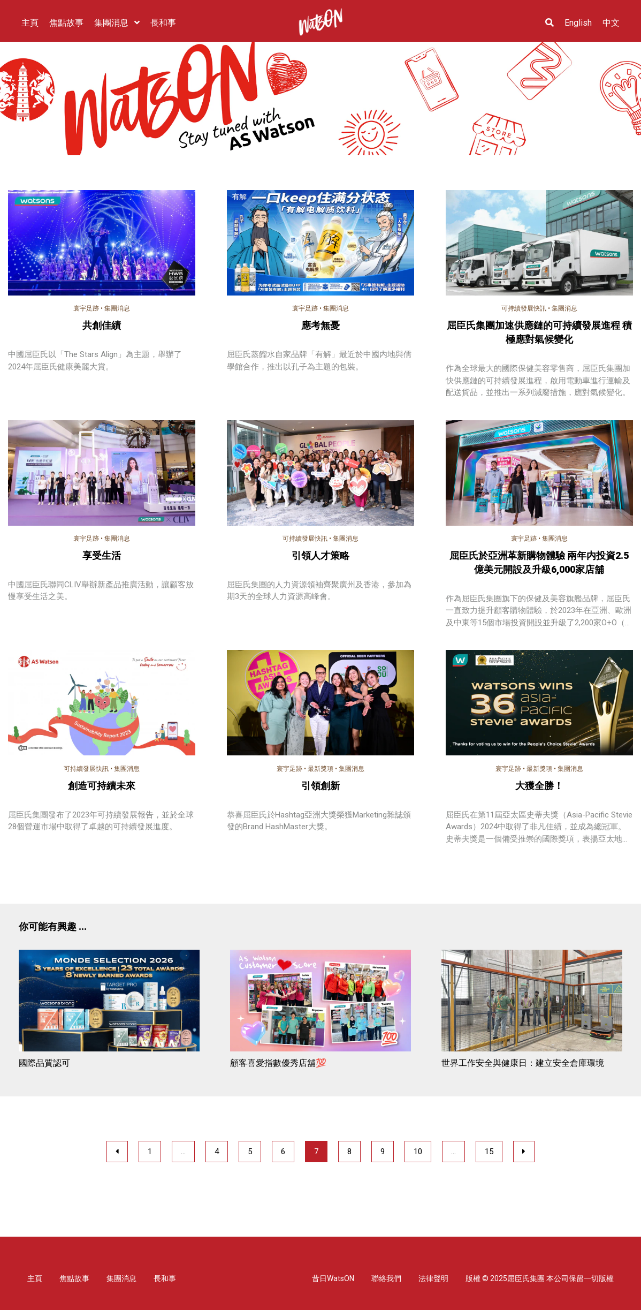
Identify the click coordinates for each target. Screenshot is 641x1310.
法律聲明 (433, 1278)
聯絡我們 (386, 1278)
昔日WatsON (333, 1278)
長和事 (165, 1278)
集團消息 (117, 308)
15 (489, 1151)
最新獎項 (320, 769)
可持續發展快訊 (523, 308)
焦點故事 (74, 1278)
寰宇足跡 (86, 308)
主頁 (34, 1278)
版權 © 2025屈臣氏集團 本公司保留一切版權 (540, 1278)
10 (418, 1151)
